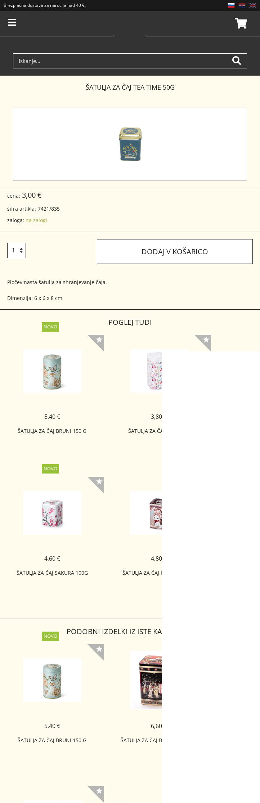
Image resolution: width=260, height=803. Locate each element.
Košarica (240, 23)
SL (231, 5)
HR (242, 5)
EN (252, 5)
